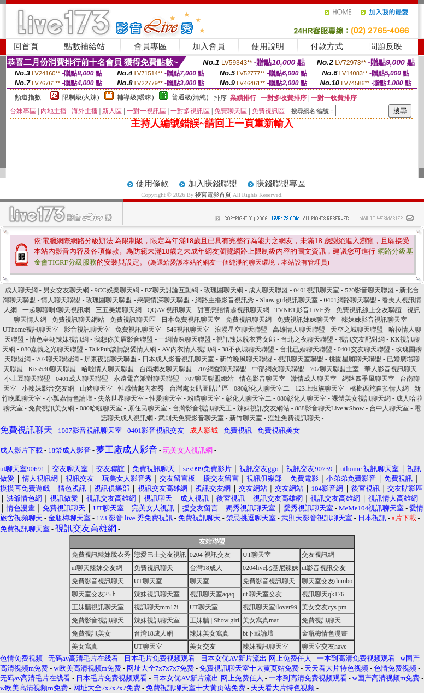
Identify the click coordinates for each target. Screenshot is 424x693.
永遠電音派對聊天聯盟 (146, 379)
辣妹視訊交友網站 (263, 408)
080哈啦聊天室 (101, 408)
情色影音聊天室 (262, 379)
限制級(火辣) (80, 97)
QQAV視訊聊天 (169, 310)
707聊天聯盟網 (57, 359)
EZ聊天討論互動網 (172, 290)
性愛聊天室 (165, 398)
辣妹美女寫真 (209, 633)
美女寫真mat (261, 620)
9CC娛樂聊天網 (117, 290)
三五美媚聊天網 (119, 310)
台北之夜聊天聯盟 (307, 339)
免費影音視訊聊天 (98, 581)
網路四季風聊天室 (368, 379)
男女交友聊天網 (66, 290)
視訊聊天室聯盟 (300, 359)
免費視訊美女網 (51, 408)
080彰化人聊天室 (301, 398)
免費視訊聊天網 (249, 320)
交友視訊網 (318, 555)
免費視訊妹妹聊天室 (306, 320)
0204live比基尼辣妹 (270, 568)
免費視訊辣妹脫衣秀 (101, 555)
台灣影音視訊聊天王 (202, 408)
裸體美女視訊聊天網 (361, 398)
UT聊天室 (257, 555)
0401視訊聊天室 (316, 290)
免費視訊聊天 (153, 568)
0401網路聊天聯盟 (350, 300)
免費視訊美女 (91, 633)
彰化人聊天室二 (249, 398)
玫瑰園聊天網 (223, 290)
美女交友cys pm (324, 607)
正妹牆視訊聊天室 (98, 607)
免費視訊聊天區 (133, 320)
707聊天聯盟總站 (209, 379)
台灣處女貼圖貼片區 (198, 388)
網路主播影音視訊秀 (224, 300)
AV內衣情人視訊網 (189, 349)
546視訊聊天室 (188, 329)
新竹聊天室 (245, 418)
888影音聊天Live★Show (329, 408)
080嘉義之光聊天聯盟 (52, 349)
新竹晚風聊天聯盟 (246, 359)
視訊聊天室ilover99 (270, 607)
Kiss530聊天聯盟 (52, 369)
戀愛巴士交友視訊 (160, 555)
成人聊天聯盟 (268, 290)
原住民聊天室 (147, 408)
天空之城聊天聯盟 (357, 329)
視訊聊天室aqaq (212, 594)
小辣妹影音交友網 (48, 388)
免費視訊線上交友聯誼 (369, 310)
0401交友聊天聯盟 (364, 349)
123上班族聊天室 (319, 388)
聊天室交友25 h (94, 594)
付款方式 (326, 46)
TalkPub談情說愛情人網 (122, 349)
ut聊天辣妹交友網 (97, 568)
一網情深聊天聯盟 (184, 339)
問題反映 (385, 46)
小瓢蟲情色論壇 (69, 398)
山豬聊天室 (96, 388)
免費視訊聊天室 (138, 329)
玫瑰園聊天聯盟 (109, 300)
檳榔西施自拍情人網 (379, 388)
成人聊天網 (21, 290)
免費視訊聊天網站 (78, 320)
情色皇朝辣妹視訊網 (59, 339)
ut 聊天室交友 (262, 594)
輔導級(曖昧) (135, 97)
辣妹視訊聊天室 (157, 594)
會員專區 (150, 46)
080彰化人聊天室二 (262, 388)
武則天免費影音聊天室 (191, 418)
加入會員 (208, 46)
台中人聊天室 (389, 408)
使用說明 (267, 46)
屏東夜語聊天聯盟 (110, 359)
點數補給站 (84, 46)
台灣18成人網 (153, 633)
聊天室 (199, 581)
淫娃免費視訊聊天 (294, 418)
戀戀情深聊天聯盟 (163, 300)
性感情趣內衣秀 (141, 388)
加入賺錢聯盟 (212, 183)
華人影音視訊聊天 (390, 369)
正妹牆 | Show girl (214, 620)
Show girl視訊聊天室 (289, 300)
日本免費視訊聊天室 (190, 320)
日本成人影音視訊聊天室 (178, 359)
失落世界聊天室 (121, 398)
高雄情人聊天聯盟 (299, 329)
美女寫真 (85, 646)
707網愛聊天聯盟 (221, 369)
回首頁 (26, 46)
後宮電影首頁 (213, 194)
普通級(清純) (190, 97)
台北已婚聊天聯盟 (306, 349)
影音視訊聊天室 (87, 329)
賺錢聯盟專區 (280, 183)
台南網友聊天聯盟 (165, 369)
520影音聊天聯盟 (369, 290)
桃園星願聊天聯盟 (355, 359)
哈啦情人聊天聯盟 (107, 369)
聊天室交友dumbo (327, 581)
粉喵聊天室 (203, 398)
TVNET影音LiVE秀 (303, 310)
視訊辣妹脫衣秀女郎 (245, 339)
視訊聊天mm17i (156, 607)
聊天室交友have (324, 646)
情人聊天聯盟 (60, 300)
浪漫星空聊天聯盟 (241, 329)
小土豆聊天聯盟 (27, 379)
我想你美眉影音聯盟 (123, 339)
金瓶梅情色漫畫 (325, 633)
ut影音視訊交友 (324, 568)
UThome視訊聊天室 (31, 329)
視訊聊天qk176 (323, 594)
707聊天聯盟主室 (334, 369)
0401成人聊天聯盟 (82, 379)
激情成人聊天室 (314, 379)
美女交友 (203, 646)
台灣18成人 (206, 568)
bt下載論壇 (258, 633)
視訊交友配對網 (362, 339)
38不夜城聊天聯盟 (248, 349)
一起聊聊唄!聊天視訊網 (56, 310)
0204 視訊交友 (210, 555)
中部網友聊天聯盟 (278, 369)
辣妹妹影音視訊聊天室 (374, 320)
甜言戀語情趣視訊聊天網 (233, 310)
